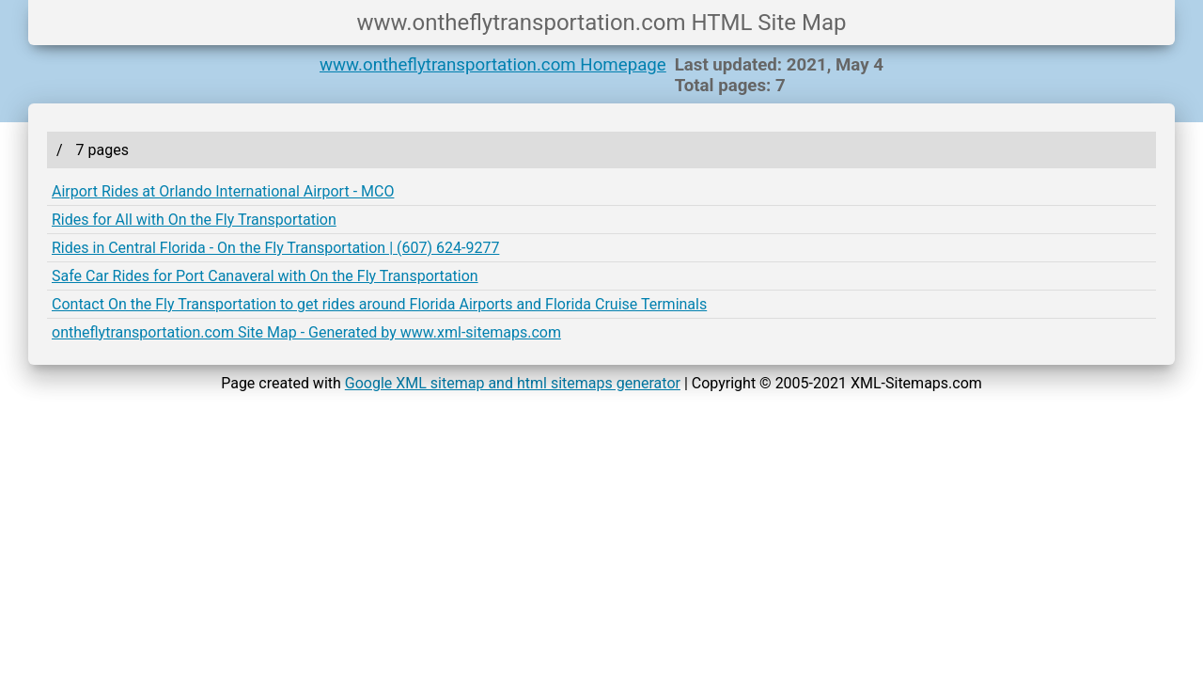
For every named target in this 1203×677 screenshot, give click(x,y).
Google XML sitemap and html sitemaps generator (512, 383)
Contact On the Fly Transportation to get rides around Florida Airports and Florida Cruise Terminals (379, 304)
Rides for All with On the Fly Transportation (194, 219)
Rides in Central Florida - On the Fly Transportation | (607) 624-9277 (275, 248)
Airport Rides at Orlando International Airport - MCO (223, 191)
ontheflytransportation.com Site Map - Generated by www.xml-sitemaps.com (306, 332)
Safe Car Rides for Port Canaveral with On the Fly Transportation (265, 276)
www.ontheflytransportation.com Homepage (493, 65)
